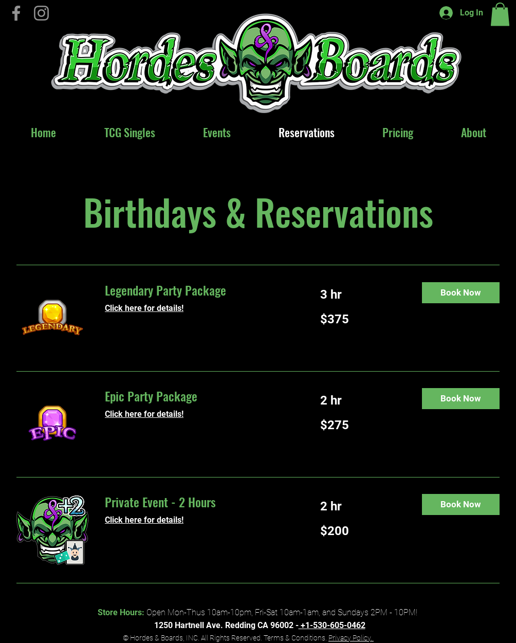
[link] (200, 290)
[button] (500, 14)
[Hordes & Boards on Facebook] (16, 13)
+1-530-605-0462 (332, 625)
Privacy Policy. (351, 638)
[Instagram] (41, 13)
